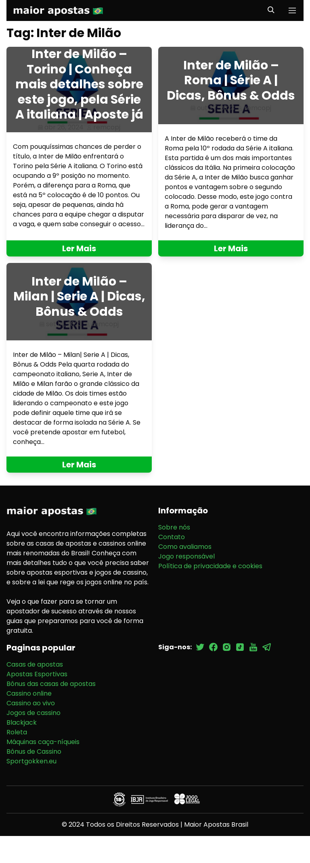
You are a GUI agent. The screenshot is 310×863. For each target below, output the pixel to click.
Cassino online (29, 693)
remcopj (106, 127)
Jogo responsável (186, 556)
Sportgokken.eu (31, 761)
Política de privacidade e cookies (210, 566)
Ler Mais (79, 248)
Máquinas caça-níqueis (43, 741)
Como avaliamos (185, 546)
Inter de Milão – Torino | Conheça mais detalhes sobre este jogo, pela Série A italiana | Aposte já (79, 84)
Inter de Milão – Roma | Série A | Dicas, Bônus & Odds (231, 80)
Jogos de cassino (33, 712)
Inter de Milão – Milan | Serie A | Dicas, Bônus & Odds (79, 296)
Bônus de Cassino (33, 751)
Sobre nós (174, 527)
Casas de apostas (34, 664)
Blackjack (21, 722)
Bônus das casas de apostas (51, 683)
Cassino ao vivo (30, 703)
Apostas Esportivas (36, 674)
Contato (171, 537)
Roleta (16, 732)
